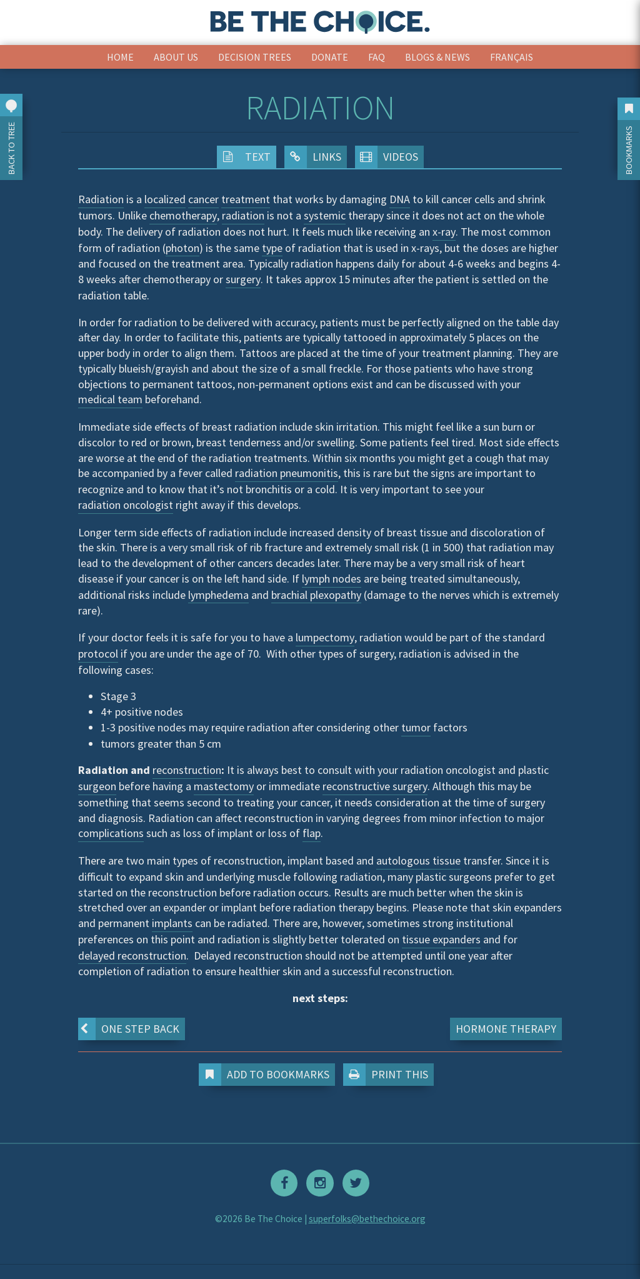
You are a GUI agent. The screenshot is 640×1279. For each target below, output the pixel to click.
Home (120, 57)
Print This (388, 1074)
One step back (128, 1029)
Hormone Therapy (506, 1028)
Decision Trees (254, 57)
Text (244, 157)
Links (312, 157)
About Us (176, 57)
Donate (329, 57)
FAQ (376, 57)
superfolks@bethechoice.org (367, 1218)
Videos (386, 157)
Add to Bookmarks (266, 1074)
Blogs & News (437, 57)
